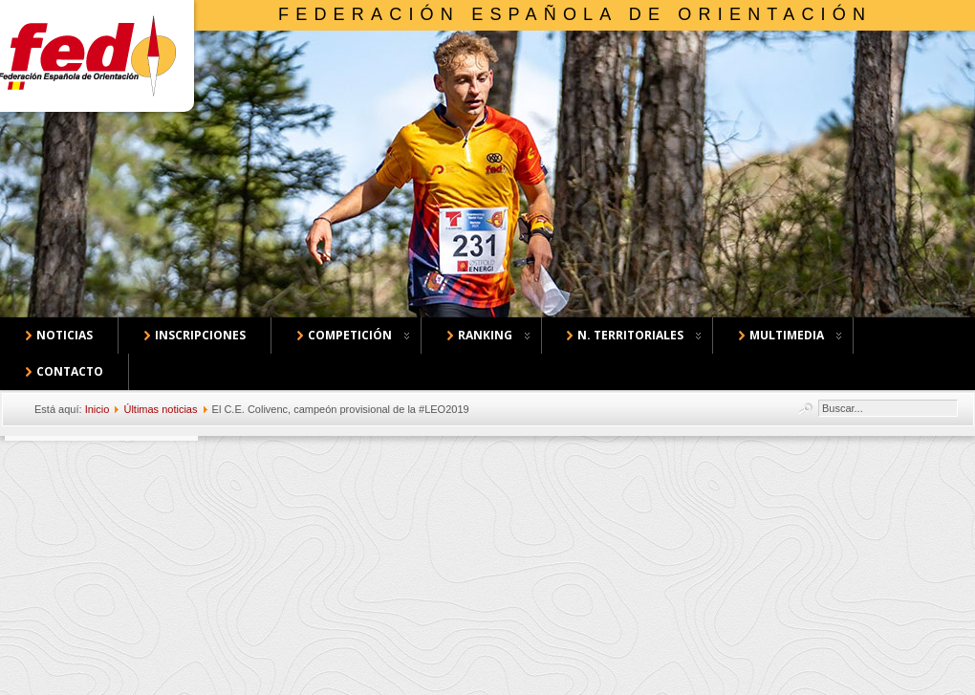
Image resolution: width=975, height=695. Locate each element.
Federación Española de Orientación (575, 14)
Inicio (97, 409)
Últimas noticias (160, 409)
